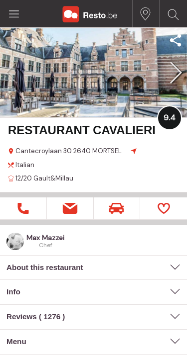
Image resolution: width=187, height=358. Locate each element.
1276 (51, 316)
